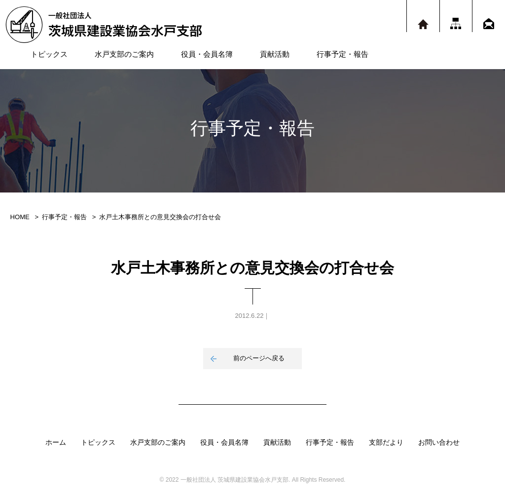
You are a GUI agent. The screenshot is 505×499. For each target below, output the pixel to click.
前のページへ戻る (259, 358)
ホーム (55, 442)
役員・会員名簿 (207, 54)
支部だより (386, 442)
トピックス (49, 54)
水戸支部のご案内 (124, 54)
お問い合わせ (439, 442)
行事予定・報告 (342, 54)
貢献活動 (274, 54)
